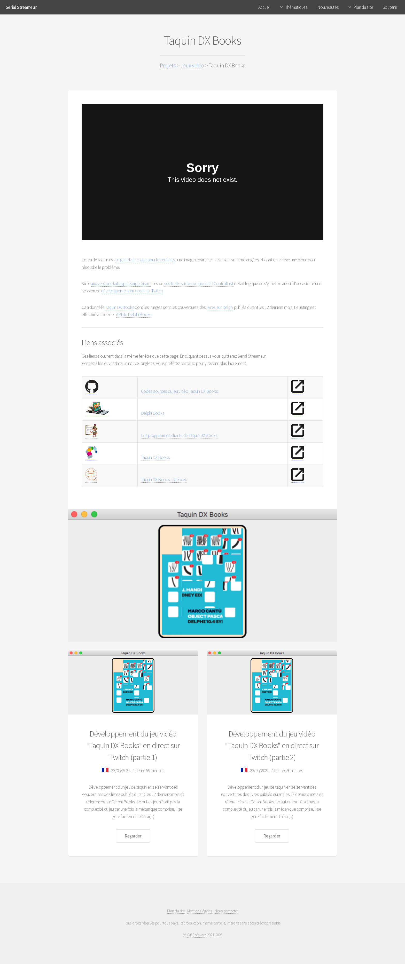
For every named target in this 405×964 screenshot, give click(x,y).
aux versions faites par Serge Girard (121, 283)
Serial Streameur (21, 7)
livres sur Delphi (220, 307)
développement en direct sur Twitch (131, 291)
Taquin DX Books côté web (164, 479)
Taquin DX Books (119, 307)
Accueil (264, 7)
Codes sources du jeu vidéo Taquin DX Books (179, 391)
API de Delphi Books (133, 314)
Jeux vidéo (192, 65)
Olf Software (196, 934)
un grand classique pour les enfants (145, 260)
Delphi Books (153, 413)
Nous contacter (226, 910)
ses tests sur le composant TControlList (198, 283)
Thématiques (296, 7)
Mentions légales (199, 910)
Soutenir (390, 7)
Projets (168, 65)
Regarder (133, 836)
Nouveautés (328, 7)
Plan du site (363, 7)
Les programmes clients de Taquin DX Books (179, 435)
